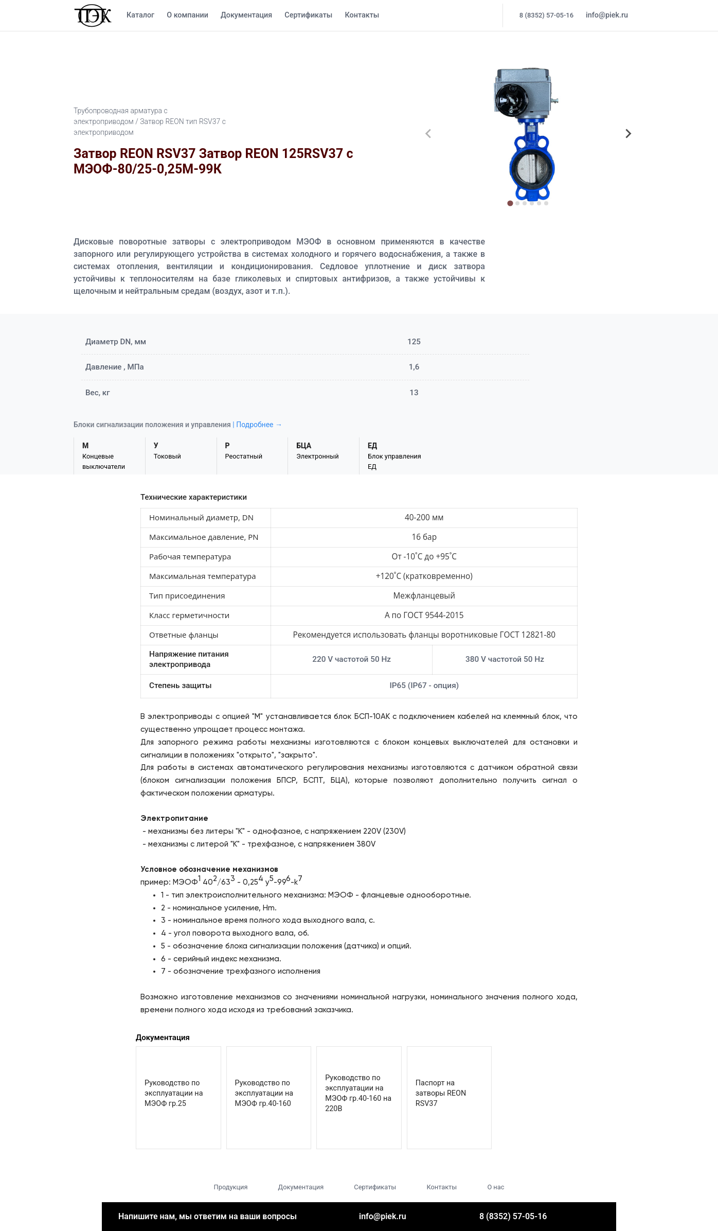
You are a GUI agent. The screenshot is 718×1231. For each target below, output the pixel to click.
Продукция (231, 1187)
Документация (246, 15)
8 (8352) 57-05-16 (546, 15)
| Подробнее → (257, 424)
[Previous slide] (428, 134)
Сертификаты (308, 15)
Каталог (140, 15)
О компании (187, 15)
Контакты (362, 15)
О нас (495, 1187)
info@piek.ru (607, 15)
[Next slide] (628, 134)
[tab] (510, 203)
